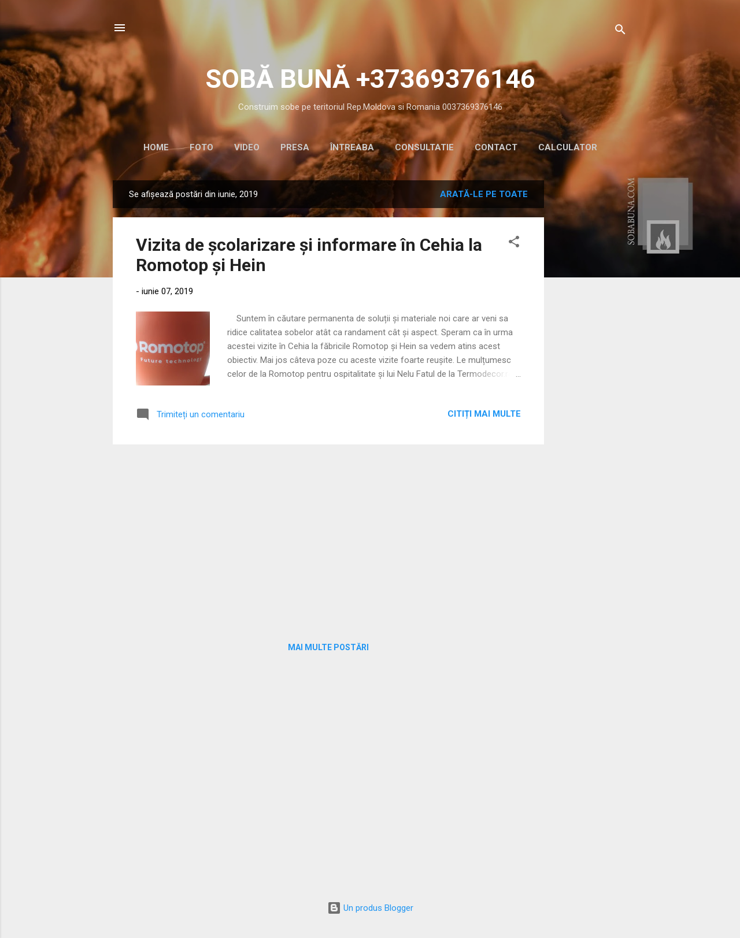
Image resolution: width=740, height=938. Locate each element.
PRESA (294, 147)
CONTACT (496, 147)
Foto (201, 147)
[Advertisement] (590, 353)
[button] (514, 244)
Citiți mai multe (484, 414)
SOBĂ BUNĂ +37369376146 (370, 79)
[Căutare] (620, 31)
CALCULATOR (567, 147)
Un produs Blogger (370, 908)
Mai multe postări (328, 647)
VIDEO (247, 147)
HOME (156, 147)
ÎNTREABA (352, 147)
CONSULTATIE (424, 147)
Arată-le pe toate (484, 194)
